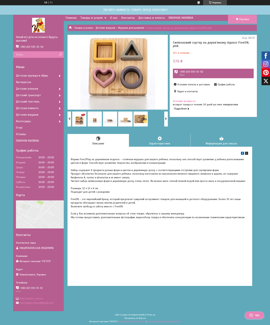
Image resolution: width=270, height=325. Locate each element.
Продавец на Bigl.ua (135, 318)
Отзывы (21, 134)
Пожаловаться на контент (132, 321)
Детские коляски (27, 88)
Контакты (128, 18)
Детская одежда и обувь (32, 75)
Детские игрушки (105, 27)
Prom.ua (151, 314)
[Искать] (60, 54)
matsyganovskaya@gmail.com (36, 302)
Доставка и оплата (151, 18)
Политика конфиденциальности (164, 321)
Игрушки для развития (131, 27)
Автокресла (23, 82)
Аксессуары (23, 121)
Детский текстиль (28, 101)
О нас (114, 18)
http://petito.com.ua (31, 298)
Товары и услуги (91, 18)
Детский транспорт (28, 95)
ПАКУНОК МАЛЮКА (181, 18)
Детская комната (27, 108)
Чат (254, 315)
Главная (71, 18)
